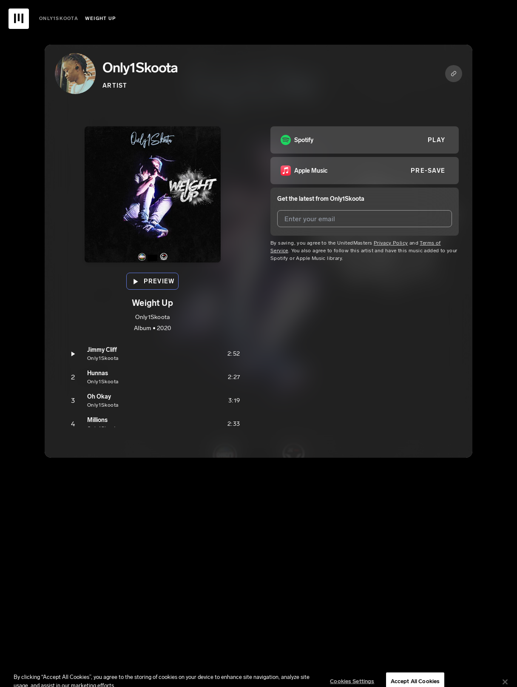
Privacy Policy (391, 243)
